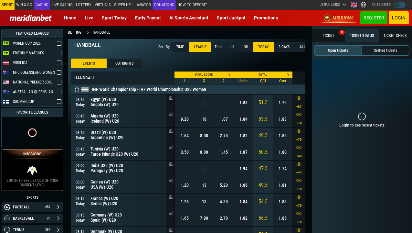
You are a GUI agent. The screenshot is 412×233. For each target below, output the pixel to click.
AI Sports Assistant (188, 17)
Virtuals (103, 4)
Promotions (266, 17)
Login (399, 17)
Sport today (114, 17)
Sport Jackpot (231, 17)
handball (101, 32)
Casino (42, 4)
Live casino (62, 4)
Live (89, 17)
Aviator (144, 4)
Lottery (83, 4)
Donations (164, 4)
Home (70, 17)
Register (374, 17)
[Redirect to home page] (30, 18)
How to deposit (192, 4)
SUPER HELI (123, 4)
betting (74, 32)
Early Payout (148, 17)
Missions (339, 18)
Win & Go (24, 4)
